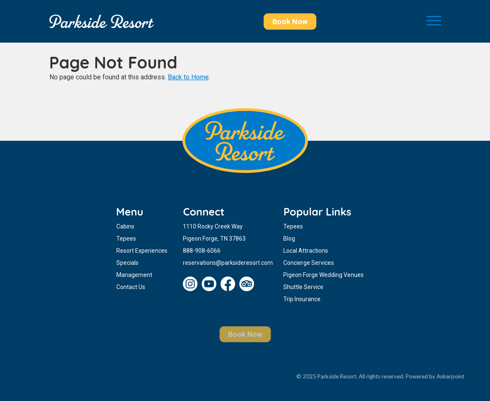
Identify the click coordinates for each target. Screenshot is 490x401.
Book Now (290, 21)
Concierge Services (308, 262)
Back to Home (188, 77)
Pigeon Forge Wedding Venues (323, 275)
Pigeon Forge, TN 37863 (214, 238)
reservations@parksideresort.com (228, 262)
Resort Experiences (141, 250)
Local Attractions (305, 250)
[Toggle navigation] (433, 21)
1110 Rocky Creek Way (213, 226)
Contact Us (130, 287)
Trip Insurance (302, 299)
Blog (289, 238)
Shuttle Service (303, 287)
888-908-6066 (202, 250)
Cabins (125, 226)
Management (134, 275)
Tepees (126, 238)
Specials (127, 262)
